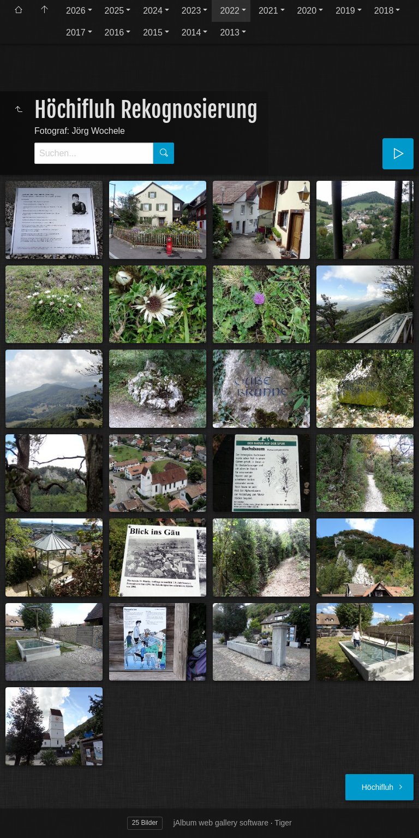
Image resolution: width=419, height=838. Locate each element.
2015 (153, 32)
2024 (153, 10)
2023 (191, 10)
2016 (114, 32)
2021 (268, 10)
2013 (230, 32)
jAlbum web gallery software (220, 822)
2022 (230, 10)
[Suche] (93, 153)
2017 (76, 32)
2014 (191, 32)
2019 (345, 10)
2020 (307, 10)
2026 (76, 10)
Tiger (282, 822)
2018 (384, 10)
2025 (114, 10)
